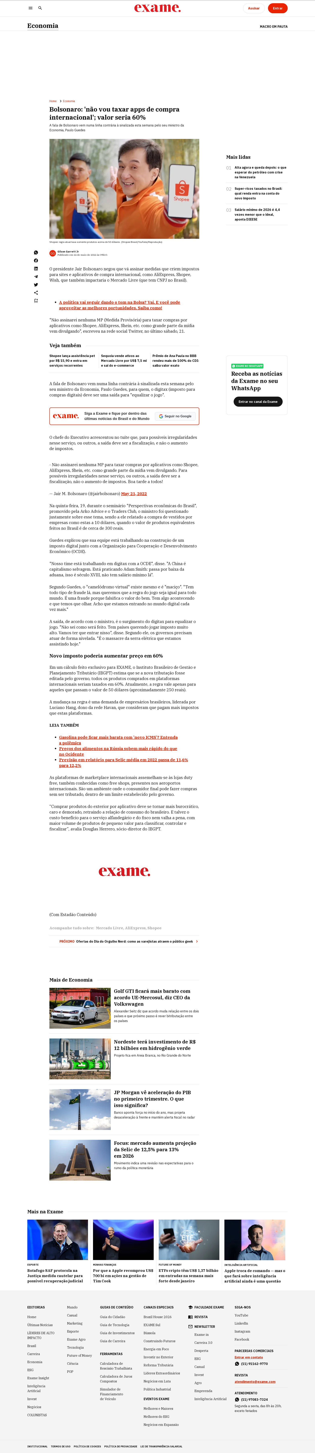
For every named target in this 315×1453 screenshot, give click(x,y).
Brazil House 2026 (158, 1317)
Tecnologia (75, 1347)
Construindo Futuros (159, 1341)
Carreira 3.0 (203, 1343)
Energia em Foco (156, 1349)
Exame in (201, 1335)
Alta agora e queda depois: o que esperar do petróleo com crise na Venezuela (260, 172)
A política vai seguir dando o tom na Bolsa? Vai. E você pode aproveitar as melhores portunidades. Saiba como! (119, 305)
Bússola (149, 1333)
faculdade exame (209, 1307)
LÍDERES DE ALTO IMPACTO (40, 1335)
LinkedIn (241, 1323)
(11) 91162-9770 (254, 1364)
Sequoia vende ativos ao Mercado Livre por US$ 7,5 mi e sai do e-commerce (124, 360)
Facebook (242, 1339)
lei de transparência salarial (161, 1446)
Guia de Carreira (112, 1341)
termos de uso (61, 1446)
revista (201, 1317)
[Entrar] (278, 8)
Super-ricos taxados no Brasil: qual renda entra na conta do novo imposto (258, 193)
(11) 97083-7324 (254, 1400)
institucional (37, 1446)
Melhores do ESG (156, 1417)
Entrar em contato (249, 1357)
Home (53, 101)
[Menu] (30, 8)
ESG (30, 1370)
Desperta (201, 1351)
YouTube (241, 1315)
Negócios (34, 1407)
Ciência (72, 1364)
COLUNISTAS (37, 1415)
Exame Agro (76, 1339)
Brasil (31, 1346)
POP (70, 1372)
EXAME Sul (152, 1325)
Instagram (242, 1331)
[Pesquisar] (40, 8)
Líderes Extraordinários (162, 1373)
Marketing (75, 1323)
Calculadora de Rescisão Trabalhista (116, 1366)
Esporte (73, 1331)
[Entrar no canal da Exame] (258, 402)
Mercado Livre (109, 928)
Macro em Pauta (274, 27)
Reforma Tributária (158, 1365)
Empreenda (203, 1391)
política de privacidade (120, 1446)
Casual (72, 1315)
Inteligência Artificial (36, 1388)
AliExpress (135, 928)
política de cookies (87, 1446)
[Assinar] (254, 8)
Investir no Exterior (158, 1357)
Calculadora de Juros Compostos (116, 1378)
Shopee (154, 928)
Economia (42, 26)
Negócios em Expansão (161, 1425)
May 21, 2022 (134, 493)
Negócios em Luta (157, 1381)
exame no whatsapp (247, 366)
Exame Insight (38, 1378)
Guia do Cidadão (112, 1317)
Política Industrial (157, 1389)
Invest (32, 1399)
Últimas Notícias (40, 1325)
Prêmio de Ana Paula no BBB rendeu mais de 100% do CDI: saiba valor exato (175, 360)
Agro (198, 1383)
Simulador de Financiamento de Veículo (111, 1394)
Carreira (33, 1354)
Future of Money (79, 1355)
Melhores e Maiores (158, 1409)
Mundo (72, 1307)
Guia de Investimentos (117, 1333)
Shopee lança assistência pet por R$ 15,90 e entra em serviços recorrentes (72, 360)
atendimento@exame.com (255, 1382)
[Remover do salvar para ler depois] (36, 300)
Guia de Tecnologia (114, 1325)
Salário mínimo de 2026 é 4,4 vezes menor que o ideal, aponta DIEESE (257, 214)
